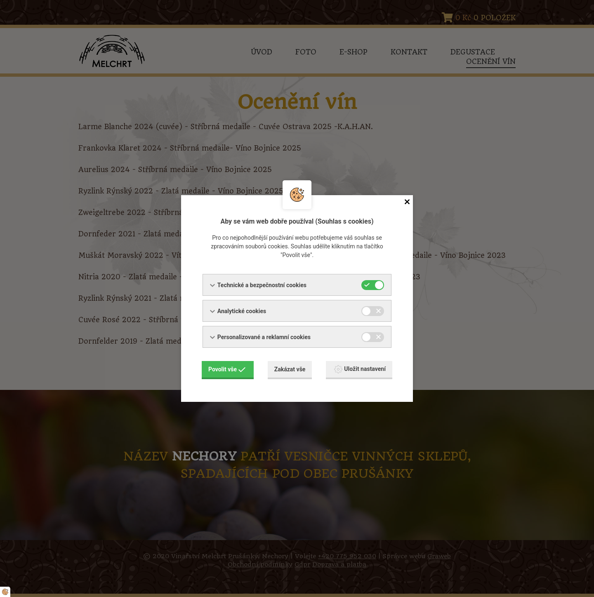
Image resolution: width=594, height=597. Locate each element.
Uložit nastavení (360, 369)
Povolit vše (226, 369)
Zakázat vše (290, 369)
